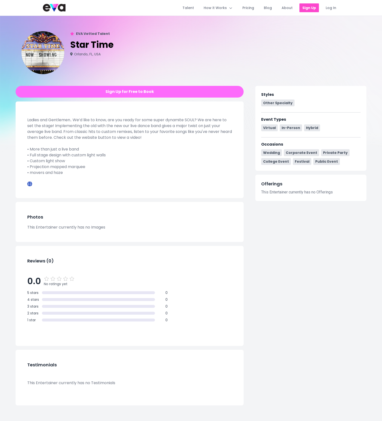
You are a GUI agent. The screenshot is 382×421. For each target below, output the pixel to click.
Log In (331, 7)
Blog (268, 7)
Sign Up (309, 7)
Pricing (248, 7)
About (287, 7)
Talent (188, 7)
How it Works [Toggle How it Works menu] (218, 7)
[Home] (54, 8)
